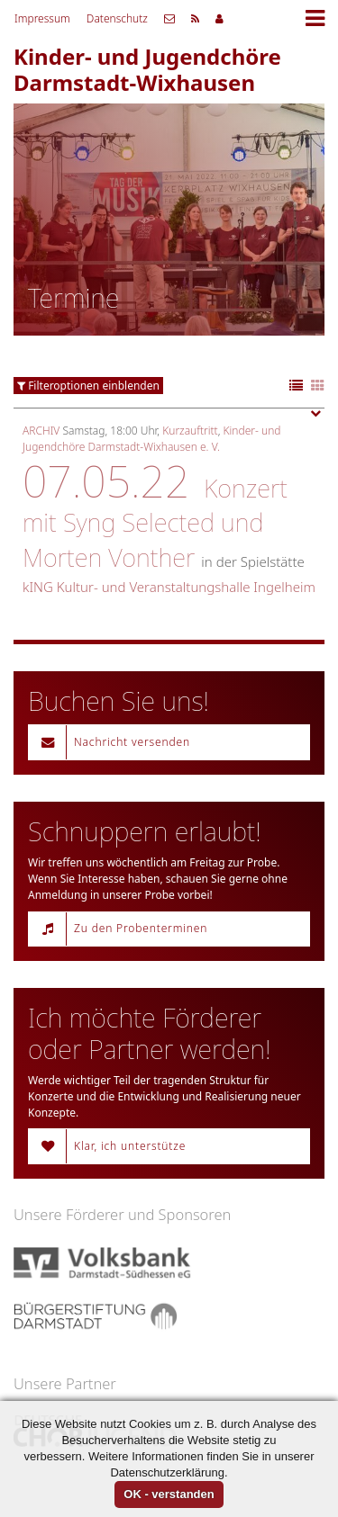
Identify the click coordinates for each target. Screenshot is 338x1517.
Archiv (41, 430)
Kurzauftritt (190, 430)
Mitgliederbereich (219, 18)
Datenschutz (117, 18)
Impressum (42, 18)
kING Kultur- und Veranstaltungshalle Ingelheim (169, 587)
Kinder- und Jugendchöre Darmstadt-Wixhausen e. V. (152, 438)
